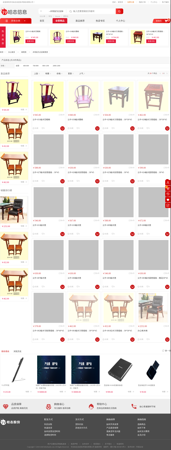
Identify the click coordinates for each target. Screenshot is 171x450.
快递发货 (48, 428)
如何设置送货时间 (52, 431)
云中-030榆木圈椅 (75, 120)
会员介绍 (141, 435)
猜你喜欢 (5, 351)
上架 (37, 73)
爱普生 (65, 16)
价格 (59, 73)
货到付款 (79, 424)
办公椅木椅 (143, 331)
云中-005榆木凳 (109, 278)
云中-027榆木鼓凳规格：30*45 (46, 172)
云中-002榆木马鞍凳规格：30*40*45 (48, 331)
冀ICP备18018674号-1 (118, 447)
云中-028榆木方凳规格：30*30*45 (152, 120)
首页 (42, 21)
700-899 (35, 66)
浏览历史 (17, 351)
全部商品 (59, 21)
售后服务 (110, 435)
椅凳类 (23, 52)
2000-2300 (56, 66)
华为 (50, 16)
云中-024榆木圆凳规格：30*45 (151, 172)
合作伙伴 (85, 444)
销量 (48, 73)
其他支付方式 (81, 428)
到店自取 (48, 424)
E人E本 (42, 16)
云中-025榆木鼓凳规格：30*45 (116, 172)
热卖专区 (100, 21)
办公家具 (11, 52)
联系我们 (97, 444)
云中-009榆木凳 (109, 225)
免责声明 (74, 444)
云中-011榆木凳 (39, 225)
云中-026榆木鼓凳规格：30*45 (81, 172)
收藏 (36, 128)
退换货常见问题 (113, 431)
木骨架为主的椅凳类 (40, 52)
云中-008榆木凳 (144, 225)
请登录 (120, 2)
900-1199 (45, 66)
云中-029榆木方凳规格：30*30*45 (117, 120)
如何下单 (141, 428)
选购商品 (141, 424)
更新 (71, 73)
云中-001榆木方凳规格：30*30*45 (82, 331)
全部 (17, 66)
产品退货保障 (112, 428)
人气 (82, 73)
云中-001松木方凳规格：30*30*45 (117, 331)
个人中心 (154, 2)
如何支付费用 (143, 431)
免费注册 (130, 2)
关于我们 (108, 444)
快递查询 (120, 444)
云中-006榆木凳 (74, 278)
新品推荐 (80, 21)
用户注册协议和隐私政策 (56, 444)
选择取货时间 (50, 435)
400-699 (26, 66)
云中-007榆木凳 (39, 278)
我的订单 (142, 2)
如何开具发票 (112, 424)
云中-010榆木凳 (74, 225)
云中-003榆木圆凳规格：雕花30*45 (153, 278)
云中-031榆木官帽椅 (41, 120)
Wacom (57, 16)
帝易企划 (139, 447)
